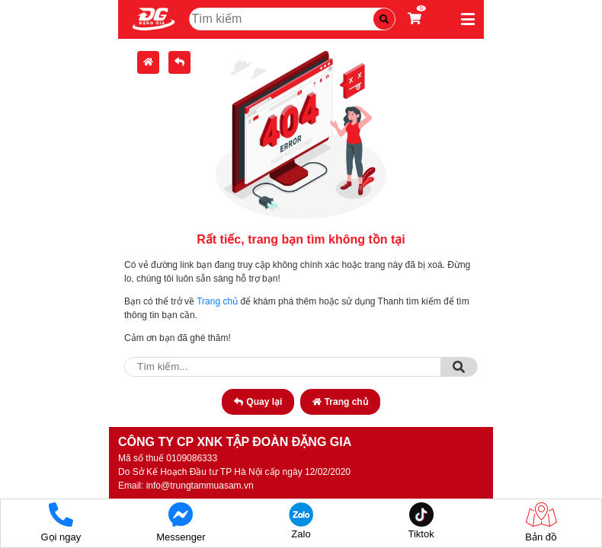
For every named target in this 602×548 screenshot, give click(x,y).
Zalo (301, 521)
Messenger (180, 522)
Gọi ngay (60, 522)
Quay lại (258, 402)
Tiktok (421, 521)
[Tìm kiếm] (384, 19)
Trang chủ (217, 301)
